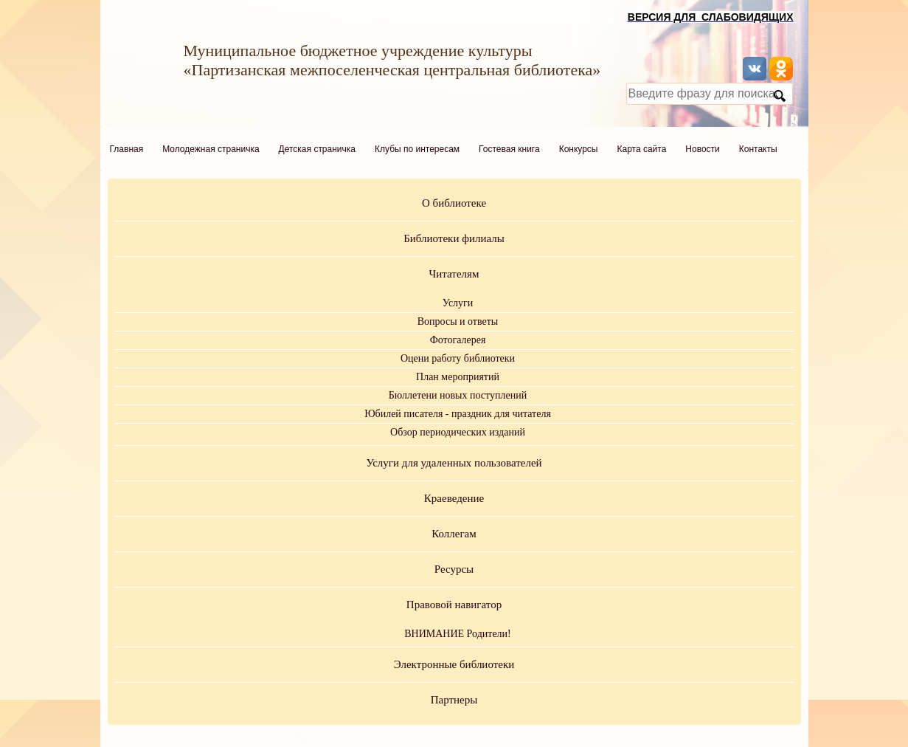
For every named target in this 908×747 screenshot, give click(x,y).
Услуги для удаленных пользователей (453, 463)
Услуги (458, 303)
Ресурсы (454, 569)
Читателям (454, 274)
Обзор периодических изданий (457, 432)
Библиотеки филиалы (454, 238)
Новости (702, 149)
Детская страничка (317, 149)
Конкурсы (578, 149)
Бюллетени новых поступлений (458, 395)
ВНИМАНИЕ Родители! (457, 633)
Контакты (758, 149)
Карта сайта (641, 149)
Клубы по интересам (417, 149)
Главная (127, 149)
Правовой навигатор (454, 604)
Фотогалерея (458, 339)
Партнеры (454, 700)
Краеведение (454, 498)
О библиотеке (454, 203)
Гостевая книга (509, 149)
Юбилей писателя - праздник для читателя (457, 413)
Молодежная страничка (210, 149)
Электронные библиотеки (454, 664)
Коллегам (454, 534)
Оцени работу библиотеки (458, 358)
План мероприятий (457, 376)
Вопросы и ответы (458, 321)
